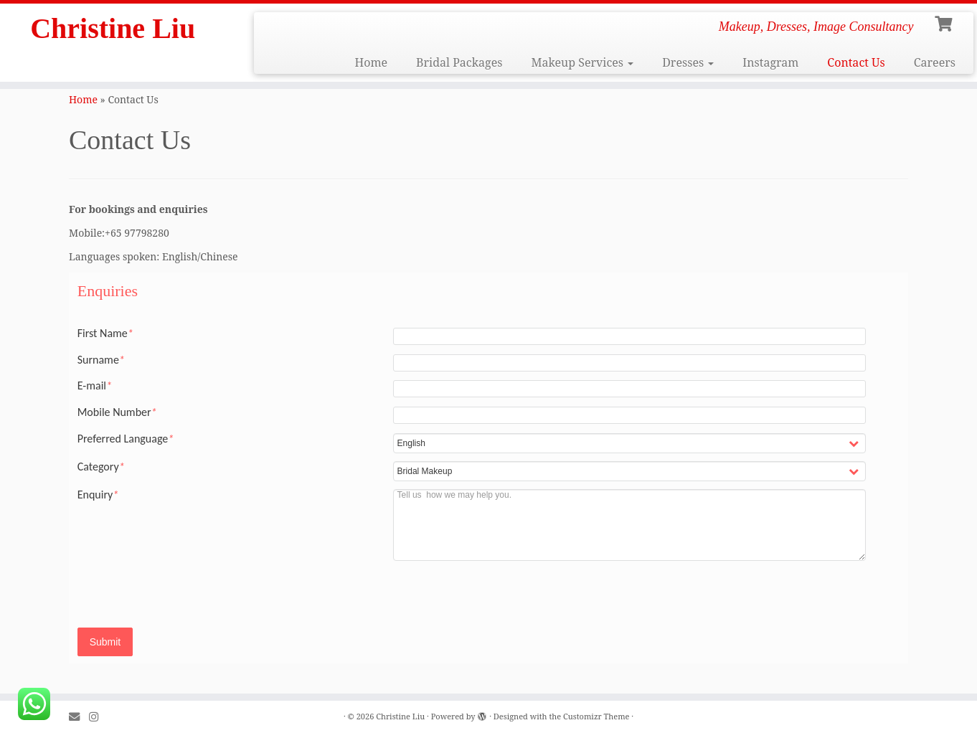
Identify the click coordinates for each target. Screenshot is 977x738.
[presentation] (759, 596)
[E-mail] (79, 716)
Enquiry (98, 495)
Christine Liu (112, 28)
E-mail (94, 386)
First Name (105, 333)
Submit (105, 642)
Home (370, 62)
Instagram (770, 62)
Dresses (688, 62)
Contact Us (855, 62)
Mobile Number (117, 412)
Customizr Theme (596, 716)
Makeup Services (582, 62)
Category (101, 467)
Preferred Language (125, 439)
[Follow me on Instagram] (98, 716)
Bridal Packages (459, 62)
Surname (101, 360)
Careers (934, 62)
